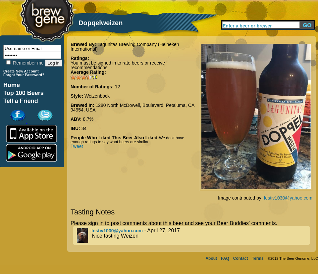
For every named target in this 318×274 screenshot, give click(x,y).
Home (11, 85)
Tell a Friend (20, 101)
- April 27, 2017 (193, 235)
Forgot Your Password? (23, 75)
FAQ (225, 258)
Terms (258, 258)
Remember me (24, 63)
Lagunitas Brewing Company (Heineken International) (125, 47)
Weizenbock (97, 96)
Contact (240, 258)
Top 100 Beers (23, 93)
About (211, 258)
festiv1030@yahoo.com (288, 198)
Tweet (77, 146)
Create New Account (21, 71)
